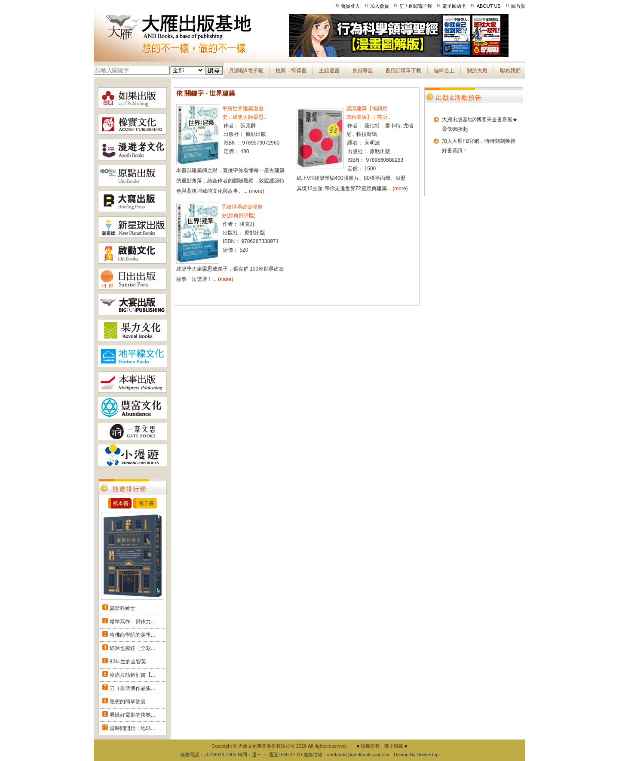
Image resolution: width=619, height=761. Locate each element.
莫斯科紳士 (122, 608)
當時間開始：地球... (132, 728)
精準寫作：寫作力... (132, 622)
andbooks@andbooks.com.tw (358, 754)
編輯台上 (444, 71)
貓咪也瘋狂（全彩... (132, 648)
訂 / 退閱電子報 (416, 6)
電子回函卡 (454, 6)
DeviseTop (427, 754)
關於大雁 (477, 71)
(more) (256, 191)
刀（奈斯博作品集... (132, 688)
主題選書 (329, 71)
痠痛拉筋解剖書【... (132, 675)
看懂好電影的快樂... (132, 715)
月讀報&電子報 (246, 71)
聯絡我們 (510, 71)
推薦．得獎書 (291, 71)
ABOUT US (489, 6)
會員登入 (350, 6)
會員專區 (362, 71)
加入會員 (379, 6)
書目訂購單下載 (403, 71)
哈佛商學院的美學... (132, 635)
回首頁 (518, 6)
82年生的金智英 (128, 662)
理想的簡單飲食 (128, 702)
